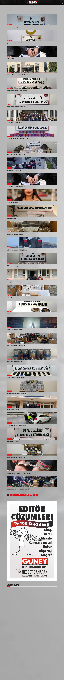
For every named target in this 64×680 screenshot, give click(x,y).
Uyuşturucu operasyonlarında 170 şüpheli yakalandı (18, 473)
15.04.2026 (9, 56)
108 (25, 494)
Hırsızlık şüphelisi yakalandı (13, 409)
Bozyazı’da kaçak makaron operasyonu (16, 154)
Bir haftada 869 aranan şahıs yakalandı (16, 59)
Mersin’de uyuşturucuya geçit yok (14, 122)
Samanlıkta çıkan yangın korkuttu (15, 330)
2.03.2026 (9, 327)
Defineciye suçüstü (11, 218)
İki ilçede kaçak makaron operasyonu (15, 234)
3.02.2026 (9, 470)
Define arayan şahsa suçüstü (13, 441)
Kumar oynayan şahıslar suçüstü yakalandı (16, 106)
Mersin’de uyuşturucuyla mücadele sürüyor (16, 186)
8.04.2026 (9, 88)
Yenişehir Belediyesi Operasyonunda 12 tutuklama (18, 75)
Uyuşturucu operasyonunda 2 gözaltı (15, 43)
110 (31, 494)
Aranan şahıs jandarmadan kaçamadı (15, 282)
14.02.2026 (9, 391)
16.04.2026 (9, 40)
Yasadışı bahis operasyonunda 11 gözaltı (16, 377)
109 (28, 494)
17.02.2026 (9, 375)
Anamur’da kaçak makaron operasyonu (16, 457)
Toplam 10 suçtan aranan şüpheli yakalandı (17, 250)
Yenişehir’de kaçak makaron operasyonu (16, 298)
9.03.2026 (9, 279)
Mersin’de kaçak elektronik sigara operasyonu (17, 138)
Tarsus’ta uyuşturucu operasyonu (14, 27)
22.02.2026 (9, 343)
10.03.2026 (9, 247)
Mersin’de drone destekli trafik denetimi (16, 425)
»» (36, 494)
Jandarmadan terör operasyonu (14, 170)
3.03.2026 (9, 311)
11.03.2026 (9, 215)
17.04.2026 (9, 24)
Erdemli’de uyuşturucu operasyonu (15, 314)
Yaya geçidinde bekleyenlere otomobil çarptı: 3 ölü (18, 489)
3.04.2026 (9, 136)
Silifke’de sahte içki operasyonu (14, 361)
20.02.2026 (9, 359)
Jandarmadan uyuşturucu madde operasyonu (17, 91)
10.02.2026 (9, 454)
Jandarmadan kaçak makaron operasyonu (16, 393)
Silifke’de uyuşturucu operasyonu (14, 266)
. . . (22, 494)
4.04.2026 (9, 120)
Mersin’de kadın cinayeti (12, 202)
